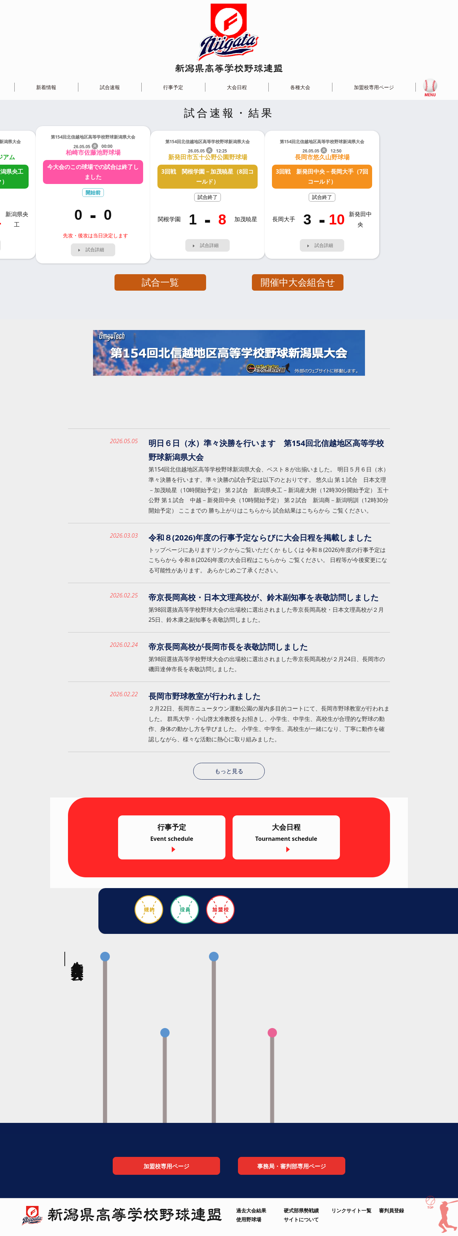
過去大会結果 (251, 1210)
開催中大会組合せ (297, 282)
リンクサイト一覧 (351, 1210)
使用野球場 (248, 1219)
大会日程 (237, 87)
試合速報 (110, 87)
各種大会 (300, 87)
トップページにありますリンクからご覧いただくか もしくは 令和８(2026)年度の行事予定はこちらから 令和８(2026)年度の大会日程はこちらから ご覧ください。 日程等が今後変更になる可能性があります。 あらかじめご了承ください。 (267, 560)
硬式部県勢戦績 (301, 1210)
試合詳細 (95, 249)
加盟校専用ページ (374, 87)
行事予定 (173, 87)
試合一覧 (160, 282)
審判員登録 (391, 1210)
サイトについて (301, 1219)
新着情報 (46, 87)
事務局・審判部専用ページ (291, 1167)
